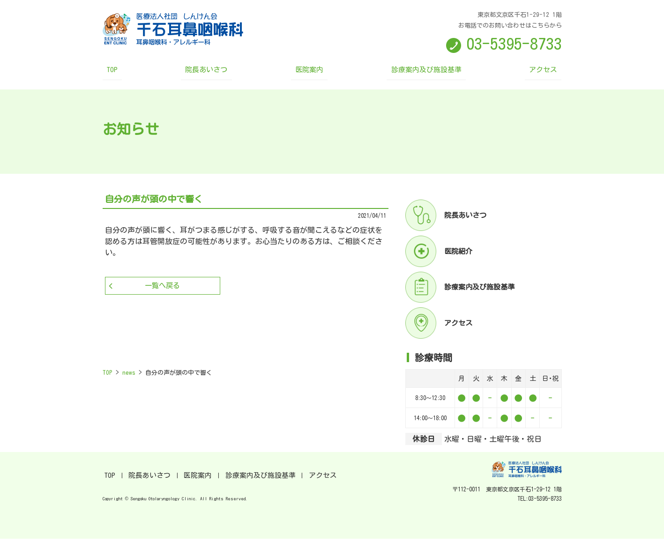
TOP (135, 73)
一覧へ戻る (162, 288)
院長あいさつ (219, 73)
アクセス (521, 73)
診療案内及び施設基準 (416, 73)
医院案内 (311, 73)
